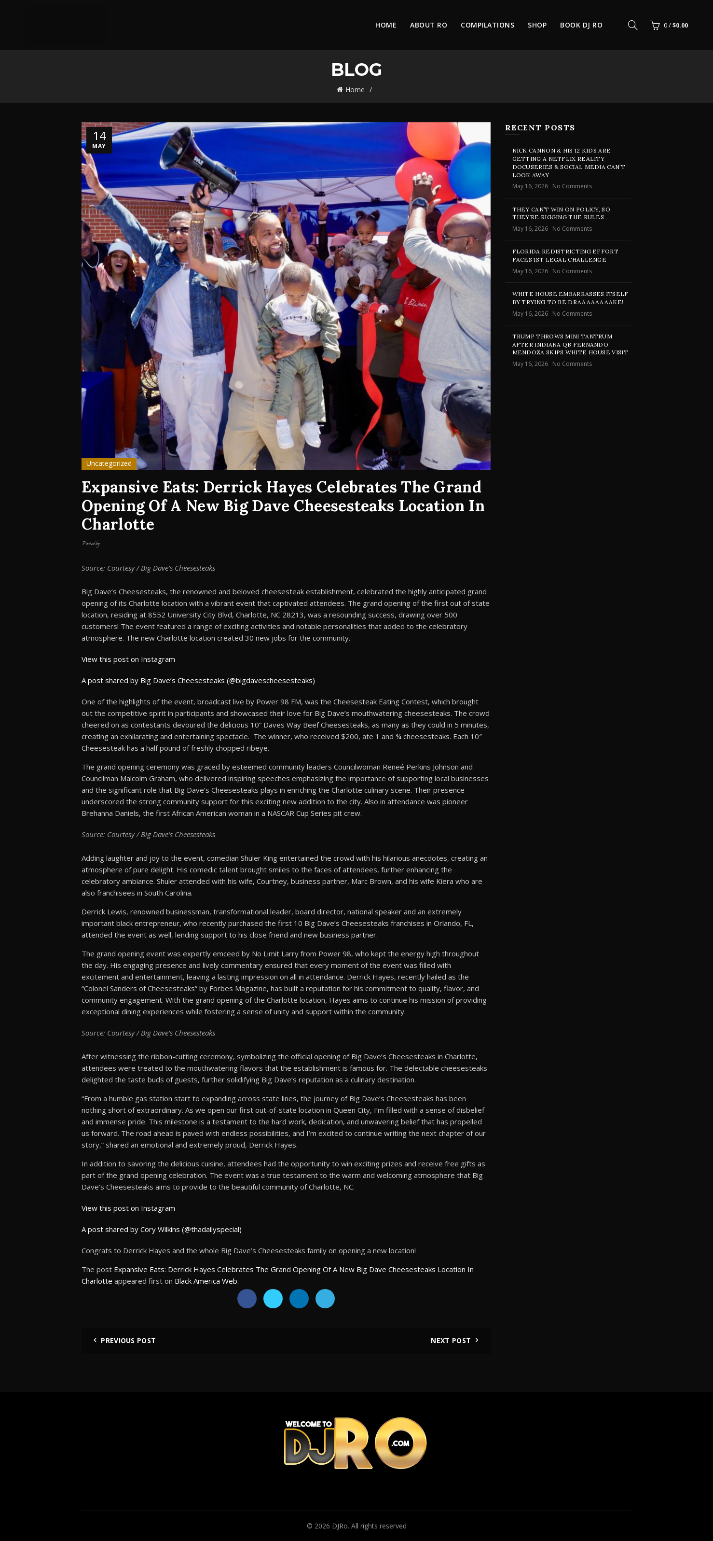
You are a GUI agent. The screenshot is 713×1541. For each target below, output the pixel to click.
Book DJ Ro (581, 24)
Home (386, 24)
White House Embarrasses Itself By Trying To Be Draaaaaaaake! (570, 298)
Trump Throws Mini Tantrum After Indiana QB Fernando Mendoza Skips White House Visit (570, 344)
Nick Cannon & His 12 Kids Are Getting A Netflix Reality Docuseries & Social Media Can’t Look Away (568, 162)
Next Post (451, 1340)
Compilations (487, 24)
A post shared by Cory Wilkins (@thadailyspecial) (162, 1229)
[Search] (633, 25)
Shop (537, 24)
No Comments (572, 186)
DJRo (340, 1525)
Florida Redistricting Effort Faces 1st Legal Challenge (565, 255)
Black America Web (206, 1281)
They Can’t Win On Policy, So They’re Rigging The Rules (561, 213)
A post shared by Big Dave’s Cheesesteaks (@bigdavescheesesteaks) (198, 680)
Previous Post (128, 1340)
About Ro (428, 24)
